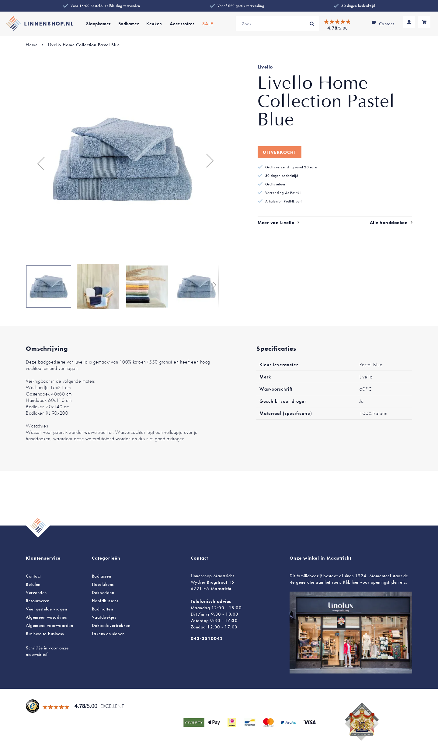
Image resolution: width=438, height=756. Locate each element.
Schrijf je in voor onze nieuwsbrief (47, 651)
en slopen (108, 634)
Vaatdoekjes (104, 617)
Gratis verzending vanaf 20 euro (291, 167)
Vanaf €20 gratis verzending (240, 5)
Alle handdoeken (389, 223)
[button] (38, 160)
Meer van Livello (276, 223)
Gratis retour (275, 184)
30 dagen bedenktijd (358, 5)
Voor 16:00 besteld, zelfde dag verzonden (105, 5)
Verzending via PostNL (283, 192)
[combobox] (277, 23)
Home (31, 45)
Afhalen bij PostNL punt (284, 201)
